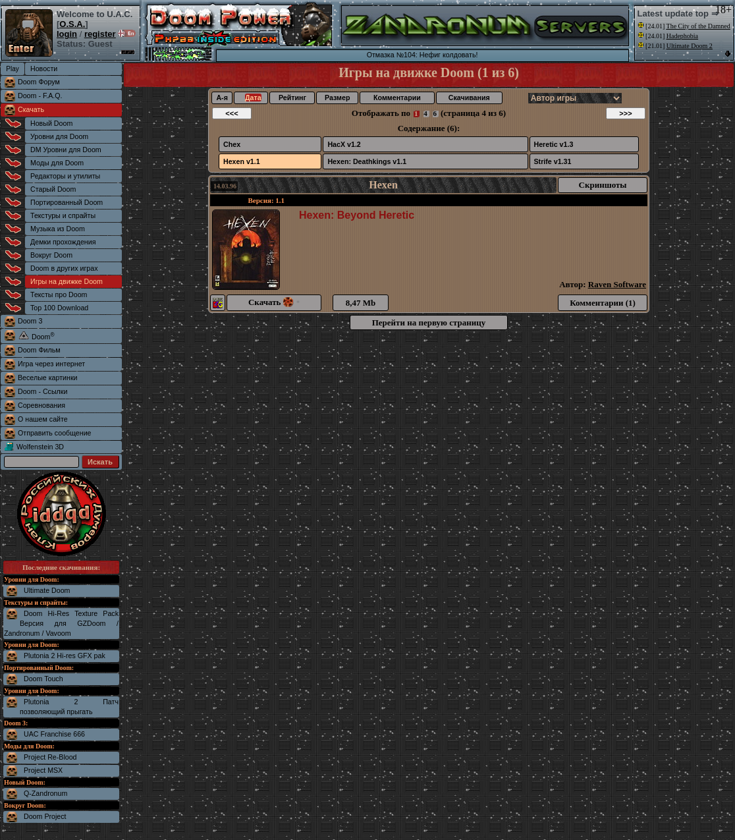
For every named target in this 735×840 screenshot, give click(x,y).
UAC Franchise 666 (54, 734)
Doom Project (45, 816)
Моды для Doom (57, 163)
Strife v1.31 (553, 161)
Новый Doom (51, 123)
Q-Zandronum (45, 793)
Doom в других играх (64, 268)
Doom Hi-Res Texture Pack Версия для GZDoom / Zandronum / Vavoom (61, 623)
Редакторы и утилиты (65, 176)
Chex (231, 144)
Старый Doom (53, 189)
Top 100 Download (59, 308)
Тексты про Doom (58, 294)
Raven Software (617, 284)
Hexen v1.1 (241, 161)
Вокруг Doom (51, 255)
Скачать (31, 109)
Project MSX (43, 770)
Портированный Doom (66, 202)
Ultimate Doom (47, 590)
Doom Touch (43, 679)
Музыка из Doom (57, 229)
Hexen (383, 184)
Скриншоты (603, 185)
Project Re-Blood (50, 757)
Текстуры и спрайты (62, 215)
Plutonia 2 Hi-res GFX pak (64, 655)
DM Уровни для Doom (65, 150)
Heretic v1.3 (554, 144)
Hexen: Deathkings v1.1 (366, 161)
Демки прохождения (62, 242)
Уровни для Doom (59, 136)
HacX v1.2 (343, 144)
